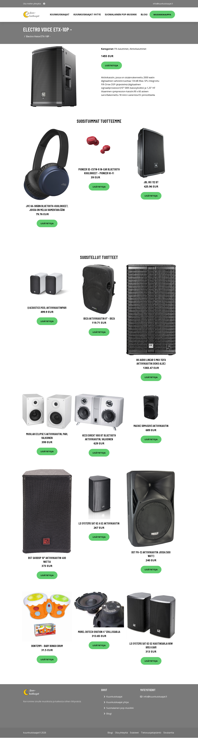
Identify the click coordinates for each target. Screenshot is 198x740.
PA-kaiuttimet (121, 48)
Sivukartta (168, 732)
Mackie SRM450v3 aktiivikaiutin (151, 425)
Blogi (144, 14)
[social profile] (44, 3)
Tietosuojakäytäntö (151, 732)
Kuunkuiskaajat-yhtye (87, 14)
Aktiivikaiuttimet (138, 48)
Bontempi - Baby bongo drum (47, 645)
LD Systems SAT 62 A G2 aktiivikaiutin (99, 523)
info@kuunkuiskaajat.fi (163, 3)
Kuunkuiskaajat (59, 14)
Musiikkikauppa (162, 14)
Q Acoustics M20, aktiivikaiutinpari (47, 307)
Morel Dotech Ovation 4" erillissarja (99, 631)
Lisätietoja (111, 65)
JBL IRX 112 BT (151, 182)
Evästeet (134, 732)
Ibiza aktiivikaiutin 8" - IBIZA (99, 318)
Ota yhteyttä (121, 732)
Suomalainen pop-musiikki (121, 14)
